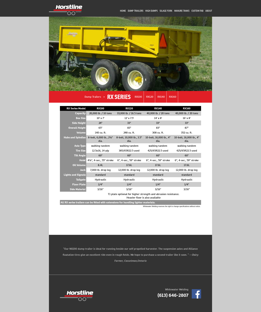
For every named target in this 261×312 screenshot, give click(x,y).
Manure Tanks (181, 10)
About (208, 10)
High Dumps (151, 10)
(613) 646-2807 (172, 295)
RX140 (161, 96)
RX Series (119, 97)
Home (123, 10)
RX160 (172, 96)
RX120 (149, 96)
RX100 (138, 96)
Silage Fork (166, 10)
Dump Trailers (135, 10)
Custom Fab (197, 10)
